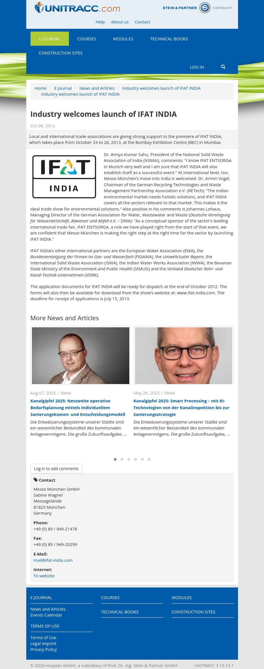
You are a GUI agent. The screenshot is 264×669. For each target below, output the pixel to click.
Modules (123, 38)
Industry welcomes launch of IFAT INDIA (161, 88)
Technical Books (169, 38)
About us (119, 22)
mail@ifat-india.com (53, 560)
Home (41, 88)
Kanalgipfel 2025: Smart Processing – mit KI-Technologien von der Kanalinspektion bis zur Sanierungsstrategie (182, 407)
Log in (197, 67)
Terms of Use (44, 626)
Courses (86, 38)
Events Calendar (46, 615)
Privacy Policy (43, 649)
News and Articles (96, 88)
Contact (142, 22)
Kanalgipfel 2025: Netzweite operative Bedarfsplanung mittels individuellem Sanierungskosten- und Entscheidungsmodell (77, 407)
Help (100, 22)
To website (44, 575)
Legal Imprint (43, 643)
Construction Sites (61, 53)
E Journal (50, 38)
